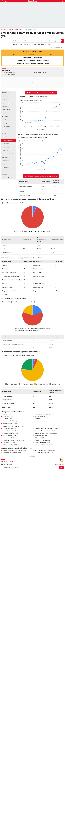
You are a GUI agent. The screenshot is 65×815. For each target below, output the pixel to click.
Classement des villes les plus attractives (41, 93)
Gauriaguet (27, 44)
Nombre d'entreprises (9, 72)
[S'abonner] (32, 467)
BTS (51, 54)
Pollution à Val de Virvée (9, 435)
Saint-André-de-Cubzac (44, 44)
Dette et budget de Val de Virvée (12, 445)
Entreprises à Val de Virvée (42, 442)
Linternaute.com (6, 464)
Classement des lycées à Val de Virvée (46, 433)
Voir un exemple (59, 464)
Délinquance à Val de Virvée (10, 433)
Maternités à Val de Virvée (42, 440)
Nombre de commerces (40, 72)
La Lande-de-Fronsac (9, 423)
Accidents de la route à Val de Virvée (45, 431)
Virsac (20, 44)
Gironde (11, 29)
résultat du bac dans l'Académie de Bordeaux (33, 61)
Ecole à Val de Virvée (41, 435)
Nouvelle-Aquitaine (41, 421)
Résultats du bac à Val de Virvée (12, 452)
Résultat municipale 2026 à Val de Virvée (14, 450)
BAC (14, 54)
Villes (5, 29)
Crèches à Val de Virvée (41, 438)
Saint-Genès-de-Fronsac (42, 414)
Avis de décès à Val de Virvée (11, 431)
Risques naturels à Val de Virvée (12, 438)
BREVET (32, 54)
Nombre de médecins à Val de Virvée (13, 440)
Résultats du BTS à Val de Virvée (44, 452)
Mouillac (37, 416)
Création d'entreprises (9, 74)
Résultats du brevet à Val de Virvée (45, 450)
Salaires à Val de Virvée (9, 428)
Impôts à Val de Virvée (9, 442)
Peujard (34, 44)
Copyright (32, 456)
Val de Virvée (18, 29)
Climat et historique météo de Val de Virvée (47, 428)
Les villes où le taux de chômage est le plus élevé (41, 176)
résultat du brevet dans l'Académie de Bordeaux (33, 63)
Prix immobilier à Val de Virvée (44, 445)
